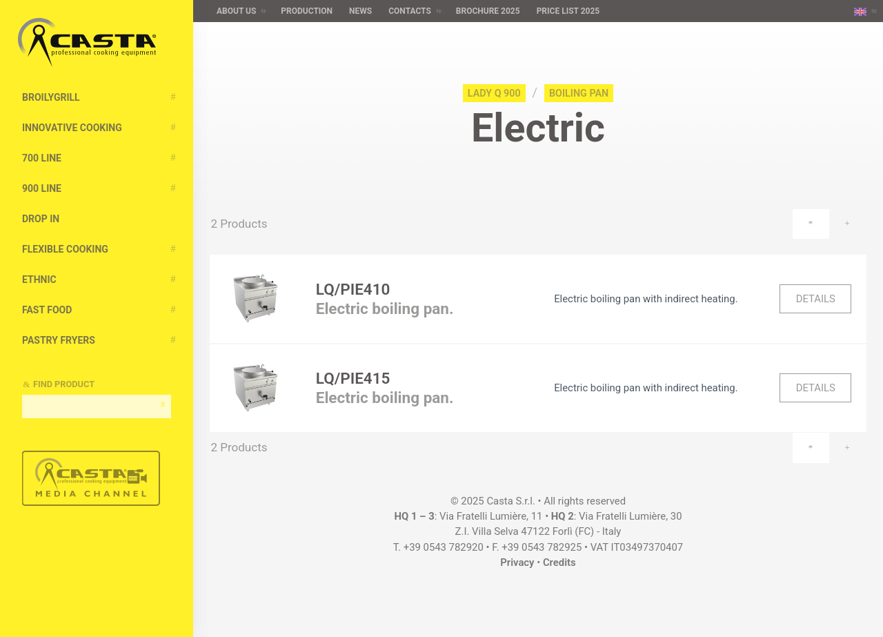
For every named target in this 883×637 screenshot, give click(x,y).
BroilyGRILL (51, 97)
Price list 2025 (568, 11)
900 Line (41, 188)
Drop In (40, 218)
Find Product (64, 384)
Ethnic (39, 279)
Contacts (409, 11)
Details (815, 299)
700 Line (41, 158)
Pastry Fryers (58, 340)
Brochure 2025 (488, 11)
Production (307, 11)
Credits (559, 562)
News (360, 11)
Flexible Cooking (65, 249)
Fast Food (47, 309)
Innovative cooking (72, 127)
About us (236, 11)
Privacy (517, 562)
